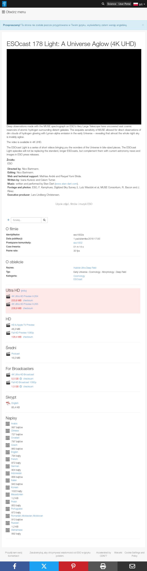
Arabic (14, 423)
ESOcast (78, 279)
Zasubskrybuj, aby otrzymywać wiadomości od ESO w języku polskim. (60, 554)
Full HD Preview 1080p (22, 332)
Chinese (15, 430)
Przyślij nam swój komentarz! (13, 554)
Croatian (15, 437)
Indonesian (16, 473)
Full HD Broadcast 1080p (23, 382)
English (14, 403)
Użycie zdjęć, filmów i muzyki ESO (74, 203)
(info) (24, 290)
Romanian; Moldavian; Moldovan (27, 515)
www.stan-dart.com (66, 183)
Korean (14, 487)
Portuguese (16, 508)
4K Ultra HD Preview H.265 (24, 304)
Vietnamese (16, 529)
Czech (14, 444)
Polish (14, 501)
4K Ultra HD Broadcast (22, 374)
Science (111, 3)
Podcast (15, 353)
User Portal (124, 3)
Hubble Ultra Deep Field (85, 267)
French (14, 459)
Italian (14, 480)
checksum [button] (27, 300)
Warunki (118, 552)
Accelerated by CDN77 (103, 554)
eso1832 (78, 242)
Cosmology (79, 276)
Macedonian (17, 494)
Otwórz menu (14, 12)
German (15, 466)
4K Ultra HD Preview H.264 (24, 296)
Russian (15, 522)
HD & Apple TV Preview (22, 324)
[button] (21, 378)
